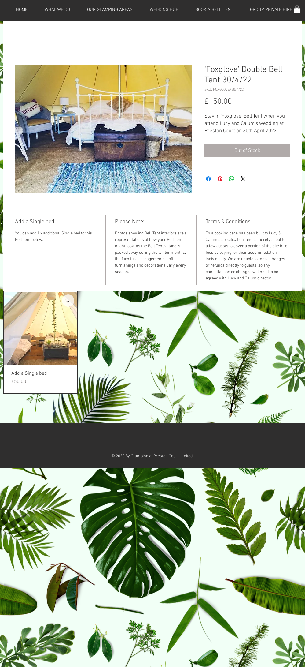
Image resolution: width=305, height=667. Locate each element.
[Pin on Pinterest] (220, 178)
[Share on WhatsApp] (231, 178)
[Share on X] (243, 178)
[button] (297, 9)
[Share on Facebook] (208, 178)
